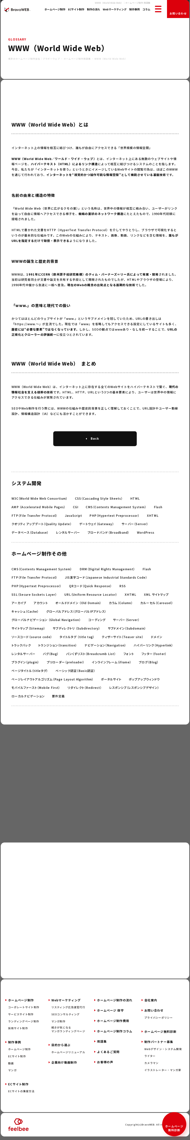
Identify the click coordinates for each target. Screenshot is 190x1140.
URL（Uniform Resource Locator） (90, 596)
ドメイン (156, 639)
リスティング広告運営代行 (68, 1010)
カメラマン (151, 1065)
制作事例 (134, 9)
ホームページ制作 (55, 9)
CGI (75, 509)
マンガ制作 (58, 1024)
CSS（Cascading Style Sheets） (99, 500)
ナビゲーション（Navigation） (105, 647)
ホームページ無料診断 (174, 1128)
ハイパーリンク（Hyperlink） (153, 647)
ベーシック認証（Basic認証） (75, 673)
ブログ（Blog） (149, 664)
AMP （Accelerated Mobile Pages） (38, 509)
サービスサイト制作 (21, 1017)
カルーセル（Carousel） (156, 605)
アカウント (41, 605)
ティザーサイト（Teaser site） (123, 639)
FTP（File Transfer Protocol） (35, 517)
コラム (146, 9)
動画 (11, 1066)
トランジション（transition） (57, 647)
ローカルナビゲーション (28, 698)
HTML (135, 500)
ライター (149, 1058)
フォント (128, 656)
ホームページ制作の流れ (114, 1002)
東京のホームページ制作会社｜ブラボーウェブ (34, 58)
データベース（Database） (30, 534)
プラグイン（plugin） (25, 664)
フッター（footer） (154, 656)
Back (95, 438)
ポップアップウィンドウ (144, 681)
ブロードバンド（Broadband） (109, 534)
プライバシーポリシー (158, 1020)
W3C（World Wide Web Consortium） (40, 500)
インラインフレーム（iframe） (111, 664)
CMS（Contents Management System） (116, 509)
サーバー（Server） (135, 526)
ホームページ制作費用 (113, 1023)
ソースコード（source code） (32, 639)
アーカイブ (19, 605)
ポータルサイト (111, 681)
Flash (158, 509)
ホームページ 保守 (110, 1013)
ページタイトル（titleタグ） (30, 673)
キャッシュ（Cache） (25, 613)
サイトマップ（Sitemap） (28, 630)
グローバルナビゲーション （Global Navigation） (46, 622)
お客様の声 (105, 1065)
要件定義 (58, 698)
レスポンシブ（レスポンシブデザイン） (134, 690)
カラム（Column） (121, 605)
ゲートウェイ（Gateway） (96, 526)
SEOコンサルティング (65, 1017)
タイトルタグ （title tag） (77, 639)
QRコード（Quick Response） (90, 588)
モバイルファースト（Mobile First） (36, 690)
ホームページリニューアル (68, 1055)
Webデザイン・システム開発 (163, 1051)
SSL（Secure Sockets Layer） (34, 596)
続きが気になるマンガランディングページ (68, 1032)
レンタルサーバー (68, 534)
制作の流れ (93, 9)
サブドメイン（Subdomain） (127, 630)
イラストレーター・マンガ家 (162, 1072)
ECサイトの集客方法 (21, 1094)
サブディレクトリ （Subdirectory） (76, 630)
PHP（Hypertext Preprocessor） (114, 517)
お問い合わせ (178, 13)
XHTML (153, 517)
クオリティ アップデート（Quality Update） (42, 526)
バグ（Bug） (51, 656)
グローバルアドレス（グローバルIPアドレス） (76, 613)
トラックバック (21, 647)
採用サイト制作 (18, 1031)
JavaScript (73, 517)
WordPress (146, 534)
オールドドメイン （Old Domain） (78, 605)
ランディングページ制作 (23, 1024)
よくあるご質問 (108, 1054)
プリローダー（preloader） (66, 664)
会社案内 (150, 1002)
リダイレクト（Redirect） (85, 690)
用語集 (102, 1044)
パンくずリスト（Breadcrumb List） (91, 656)
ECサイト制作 (76, 9)
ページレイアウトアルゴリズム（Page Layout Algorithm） (53, 681)
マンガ (12, 1073)
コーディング (97, 622)
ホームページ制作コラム (114, 1033)
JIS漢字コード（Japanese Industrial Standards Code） (106, 579)
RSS (122, 588)
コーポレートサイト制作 (23, 1010)
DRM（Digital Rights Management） (107, 571)
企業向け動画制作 (64, 1065)
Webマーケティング (115, 9)
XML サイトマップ (156, 596)
